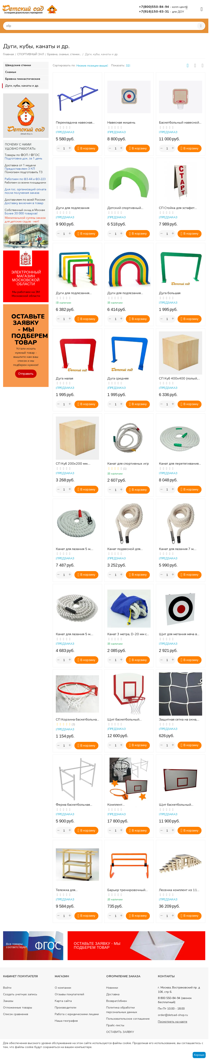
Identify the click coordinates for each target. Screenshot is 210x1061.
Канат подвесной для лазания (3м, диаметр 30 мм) (126, 549)
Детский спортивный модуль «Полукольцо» (124, 208)
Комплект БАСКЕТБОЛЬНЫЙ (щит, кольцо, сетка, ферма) (126, 805)
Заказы (8, 1001)
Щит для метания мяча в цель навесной (178, 634)
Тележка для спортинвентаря (68, 890)
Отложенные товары (17, 1008)
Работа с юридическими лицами (77, 1014)
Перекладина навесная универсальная (74, 123)
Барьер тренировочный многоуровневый (126, 890)
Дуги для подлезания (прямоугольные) (72, 293)
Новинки (112, 988)
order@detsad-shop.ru (173, 1015)
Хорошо (199, 1055)
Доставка (112, 994)
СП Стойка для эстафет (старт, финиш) (176, 208)
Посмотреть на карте (172, 1022)
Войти (7, 988)
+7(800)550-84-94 (154, 7)
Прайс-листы (115, 1025)
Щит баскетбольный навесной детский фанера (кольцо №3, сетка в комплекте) (128, 720)
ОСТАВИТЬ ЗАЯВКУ (120, 1032)
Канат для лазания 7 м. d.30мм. (176, 549)
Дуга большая (169, 293)
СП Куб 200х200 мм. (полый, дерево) (72, 464)
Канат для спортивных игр (128, 464)
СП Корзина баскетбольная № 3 (77, 720)
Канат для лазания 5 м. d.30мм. (73, 634)
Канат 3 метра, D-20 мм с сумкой (127, 634)
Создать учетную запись (20, 994)
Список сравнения (15, 1014)
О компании (63, 988)
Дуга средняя (118, 379)
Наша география (66, 1021)
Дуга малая (64, 379)
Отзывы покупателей (69, 994)
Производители (65, 1008)
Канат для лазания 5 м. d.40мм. (73, 549)
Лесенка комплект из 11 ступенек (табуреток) (178, 890)
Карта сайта (63, 1001)
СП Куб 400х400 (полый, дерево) (178, 379)
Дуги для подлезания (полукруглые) (124, 293)
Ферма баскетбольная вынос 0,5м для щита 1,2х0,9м (73, 805)
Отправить (25, 374)
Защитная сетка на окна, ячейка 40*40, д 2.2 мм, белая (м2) (178, 720)
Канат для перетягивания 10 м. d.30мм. (179, 464)
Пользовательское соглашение (128, 1019)
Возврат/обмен (116, 1001)
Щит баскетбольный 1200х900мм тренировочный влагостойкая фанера (175, 805)
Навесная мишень (121, 123)
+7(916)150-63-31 (154, 11)
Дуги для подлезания (72, 208)
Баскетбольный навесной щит (179, 123)
